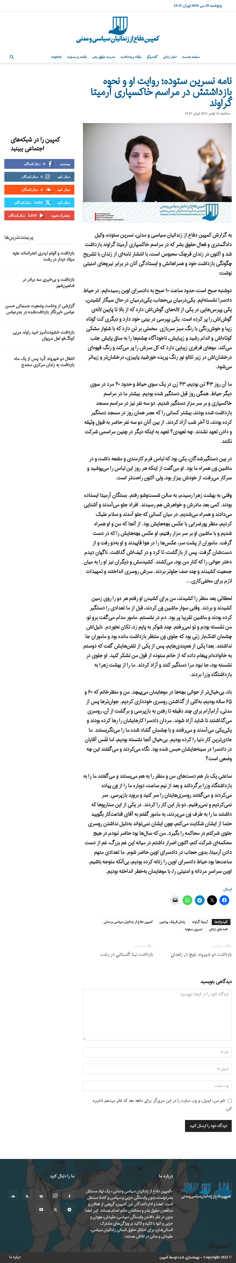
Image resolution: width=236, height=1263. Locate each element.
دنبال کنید (63, 176)
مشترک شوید (60, 215)
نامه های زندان (218, 929)
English (56, 57)
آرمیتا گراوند (200, 922)
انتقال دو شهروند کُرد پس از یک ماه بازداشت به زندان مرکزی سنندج (44, 362)
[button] (11, 57)
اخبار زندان (169, 57)
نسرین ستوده (193, 929)
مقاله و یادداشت (130, 57)
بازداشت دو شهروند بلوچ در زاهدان (201, 954)
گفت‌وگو (152, 57)
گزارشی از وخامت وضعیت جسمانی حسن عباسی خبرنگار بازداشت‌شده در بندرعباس (39, 309)
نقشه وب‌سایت (77, 57)
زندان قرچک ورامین (172, 922)
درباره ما (15, 1257)
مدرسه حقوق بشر (103, 57)
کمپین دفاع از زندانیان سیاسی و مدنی (128, 922)
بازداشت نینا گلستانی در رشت (126, 954)
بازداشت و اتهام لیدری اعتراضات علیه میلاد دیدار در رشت (43, 256)
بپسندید (65, 163)
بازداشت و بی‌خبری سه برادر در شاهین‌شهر (48, 283)
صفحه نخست (190, 57)
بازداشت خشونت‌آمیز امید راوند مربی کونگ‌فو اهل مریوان (43, 336)
